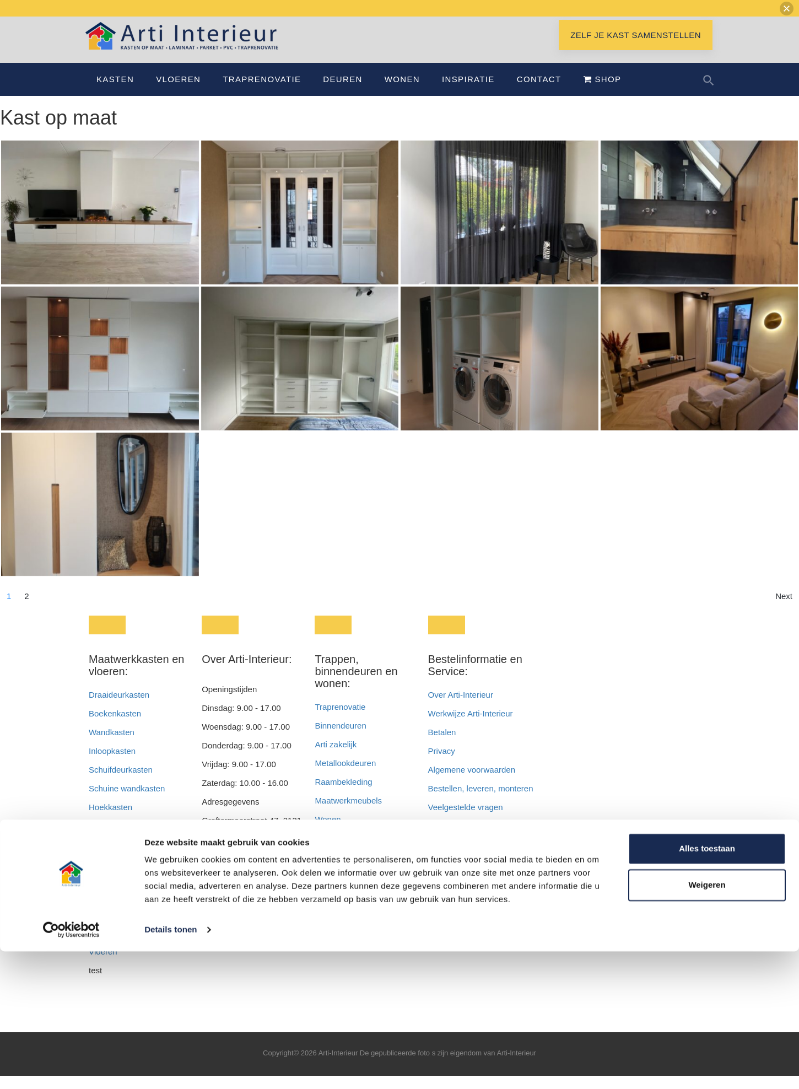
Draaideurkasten (119, 708)
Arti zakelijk (336, 757)
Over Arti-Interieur (460, 708)
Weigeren (706, 1022)
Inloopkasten (112, 764)
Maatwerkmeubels (348, 813)
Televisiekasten (117, 876)
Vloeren (178, 92)
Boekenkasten (115, 726)
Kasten (115, 92)
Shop (603, 92)
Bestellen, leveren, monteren (480, 801)
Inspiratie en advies (350, 888)
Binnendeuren (340, 738)
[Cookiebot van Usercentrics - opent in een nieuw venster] (71, 1067)
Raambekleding (343, 795)
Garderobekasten (121, 839)
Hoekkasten (110, 820)
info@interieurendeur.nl (244, 935)
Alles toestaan (707, 986)
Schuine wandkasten (127, 801)
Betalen (443, 745)
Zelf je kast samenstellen (635, 48)
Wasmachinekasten (124, 857)
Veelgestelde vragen (465, 820)
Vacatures (446, 839)
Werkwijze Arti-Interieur (470, 726)
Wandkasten (111, 745)
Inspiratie (468, 92)
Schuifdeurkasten (121, 783)
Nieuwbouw (336, 870)
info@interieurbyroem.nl (245, 953)
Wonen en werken (348, 851)
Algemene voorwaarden (471, 783)
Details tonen (170, 1067)
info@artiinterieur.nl (265, 916)
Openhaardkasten (121, 895)
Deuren (342, 92)
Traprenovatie (262, 92)
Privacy (441, 764)
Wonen (402, 92)
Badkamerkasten (120, 914)
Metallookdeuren (345, 776)
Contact (539, 92)
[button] (786, 8)
